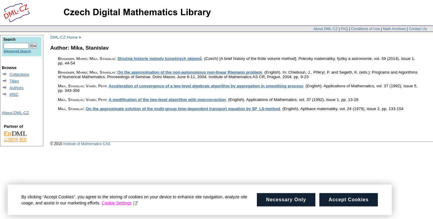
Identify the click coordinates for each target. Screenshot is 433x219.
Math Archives (394, 29)
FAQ (344, 29)
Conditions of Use (365, 29)
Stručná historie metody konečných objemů (159, 58)
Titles (14, 81)
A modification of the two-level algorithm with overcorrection (167, 99)
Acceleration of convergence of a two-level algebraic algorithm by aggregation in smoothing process (206, 86)
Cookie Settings (120, 204)
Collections (19, 74)
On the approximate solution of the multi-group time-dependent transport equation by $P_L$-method (183, 108)
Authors (16, 87)
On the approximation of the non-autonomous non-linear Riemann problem (189, 72)
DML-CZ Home (64, 37)
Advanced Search (17, 51)
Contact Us (418, 29)
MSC (14, 94)
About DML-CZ (325, 29)
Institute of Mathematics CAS (86, 144)
